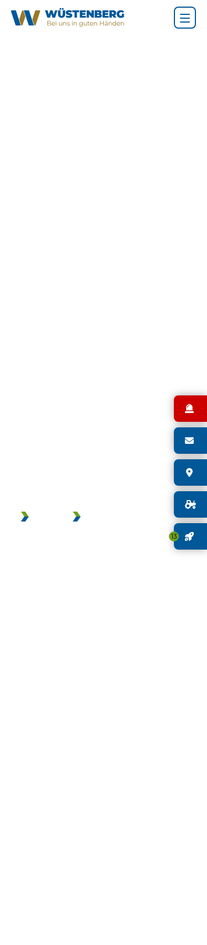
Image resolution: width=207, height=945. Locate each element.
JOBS (45, 518)
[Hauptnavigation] (185, 18)
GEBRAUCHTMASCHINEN (136, 518)
